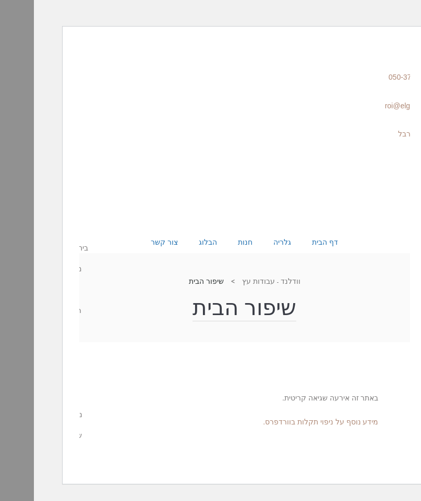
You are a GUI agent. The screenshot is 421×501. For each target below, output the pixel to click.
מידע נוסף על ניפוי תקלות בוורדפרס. (286, 422)
